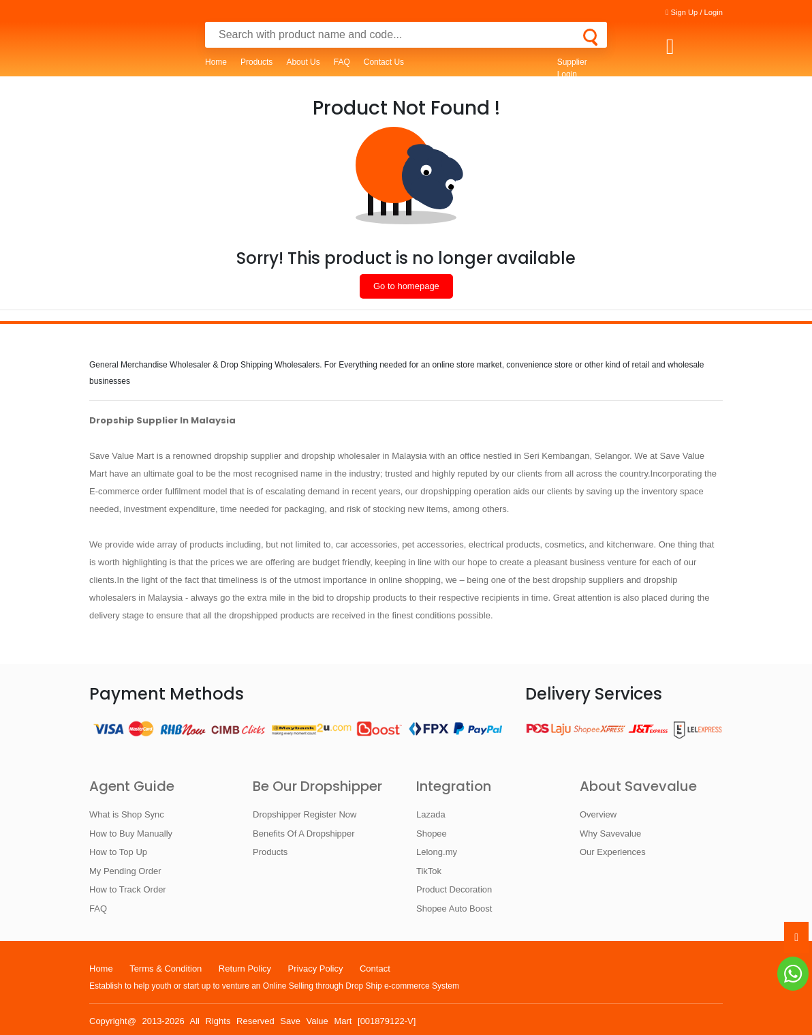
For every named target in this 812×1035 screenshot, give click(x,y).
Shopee (431, 833)
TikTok (428, 871)
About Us (302, 62)
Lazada (431, 814)
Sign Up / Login (694, 12)
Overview (598, 814)
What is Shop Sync (126, 814)
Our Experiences (613, 852)
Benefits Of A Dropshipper (304, 833)
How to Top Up (118, 852)
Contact (375, 968)
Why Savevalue (610, 833)
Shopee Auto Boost (454, 908)
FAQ (342, 62)
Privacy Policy (315, 968)
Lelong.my (436, 852)
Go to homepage (406, 286)
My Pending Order (125, 871)
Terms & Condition (165, 968)
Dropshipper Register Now (304, 814)
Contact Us (384, 62)
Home (216, 62)
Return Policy (245, 968)
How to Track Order (127, 889)
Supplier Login (572, 68)
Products (256, 62)
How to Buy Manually (130, 833)
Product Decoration (454, 889)
